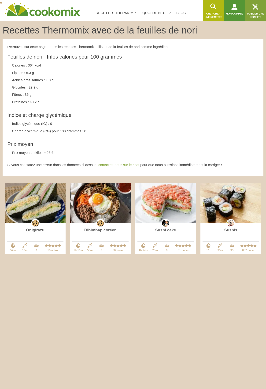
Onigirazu (35, 230)
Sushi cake (165, 230)
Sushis (230, 230)
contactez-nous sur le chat (118, 165)
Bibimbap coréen (100, 230)
